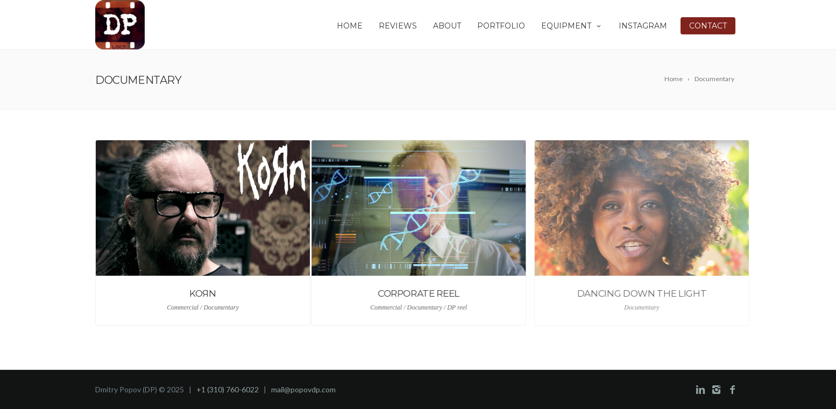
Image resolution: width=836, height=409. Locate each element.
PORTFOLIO (501, 26)
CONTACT (708, 26)
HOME (350, 26)
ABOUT (447, 26)
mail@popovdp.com (303, 389)
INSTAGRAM (643, 26)
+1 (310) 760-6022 (227, 389)
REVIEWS (398, 26)
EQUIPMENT (572, 26)
